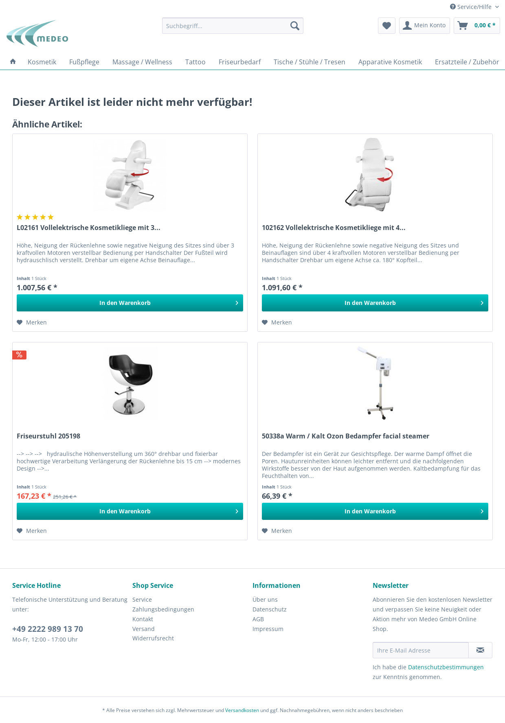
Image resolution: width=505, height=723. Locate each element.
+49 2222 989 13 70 (47, 629)
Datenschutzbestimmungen (446, 667)
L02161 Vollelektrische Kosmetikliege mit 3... (88, 227)
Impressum (268, 629)
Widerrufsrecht (153, 638)
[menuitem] (232, 26)
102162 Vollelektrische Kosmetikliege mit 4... (334, 227)
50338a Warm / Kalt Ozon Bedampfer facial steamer (345, 436)
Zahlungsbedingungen (163, 609)
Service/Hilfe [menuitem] (471, 7)
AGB (258, 619)
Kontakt (142, 619)
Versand (143, 629)
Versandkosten (242, 710)
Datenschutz (270, 609)
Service (142, 599)
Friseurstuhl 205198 (48, 436)
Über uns (265, 599)
